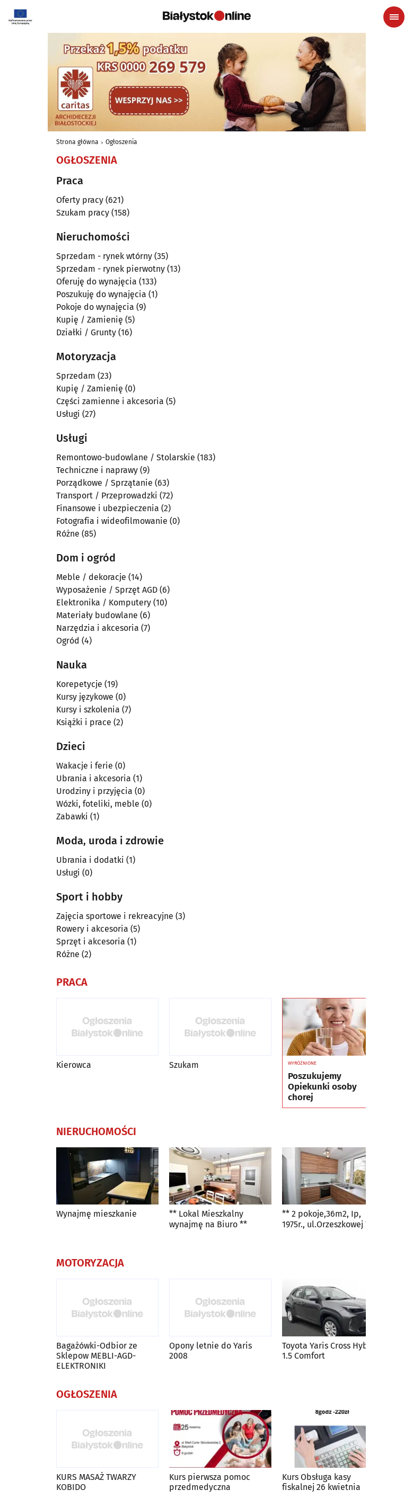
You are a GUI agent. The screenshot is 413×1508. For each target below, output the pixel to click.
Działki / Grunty (86, 332)
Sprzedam (75, 376)
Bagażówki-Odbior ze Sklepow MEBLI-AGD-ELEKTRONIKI (96, 1356)
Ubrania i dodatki (90, 860)
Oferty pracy (79, 200)
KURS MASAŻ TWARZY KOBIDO (96, 1482)
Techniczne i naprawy (97, 470)
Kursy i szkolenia (88, 709)
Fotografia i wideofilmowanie (112, 521)
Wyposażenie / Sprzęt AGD (106, 590)
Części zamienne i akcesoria (110, 401)
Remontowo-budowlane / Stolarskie (125, 457)
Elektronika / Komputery (103, 602)
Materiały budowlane (97, 615)
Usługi (68, 414)
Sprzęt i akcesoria (90, 941)
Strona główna (77, 142)
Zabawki (72, 816)
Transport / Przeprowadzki (106, 495)
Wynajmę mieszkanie (96, 1214)
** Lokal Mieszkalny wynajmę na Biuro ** (208, 1219)
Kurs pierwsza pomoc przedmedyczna (209, 1482)
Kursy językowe (84, 697)
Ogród (68, 641)
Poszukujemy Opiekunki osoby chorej (322, 1087)
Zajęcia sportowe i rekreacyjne (114, 916)
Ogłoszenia (121, 142)
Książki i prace (83, 722)
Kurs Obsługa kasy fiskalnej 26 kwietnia (321, 1482)
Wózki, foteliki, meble (97, 804)
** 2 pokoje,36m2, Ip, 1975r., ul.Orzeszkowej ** (327, 1219)
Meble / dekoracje (91, 577)
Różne (68, 534)
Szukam (184, 1065)
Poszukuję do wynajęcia (101, 294)
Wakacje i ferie (84, 766)
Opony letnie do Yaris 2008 (210, 1351)
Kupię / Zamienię (89, 320)
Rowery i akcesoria (92, 929)
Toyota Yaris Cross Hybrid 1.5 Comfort (330, 1351)
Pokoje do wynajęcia (95, 307)
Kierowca (73, 1065)
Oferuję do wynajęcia (96, 281)
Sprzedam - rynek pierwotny (110, 269)
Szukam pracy (82, 213)
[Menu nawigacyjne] (394, 17)
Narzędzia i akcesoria (97, 628)
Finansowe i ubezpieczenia (107, 508)
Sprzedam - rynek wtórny (104, 256)
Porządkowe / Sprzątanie (104, 483)
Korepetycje (79, 684)
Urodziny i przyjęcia (94, 791)
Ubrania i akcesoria (93, 778)
